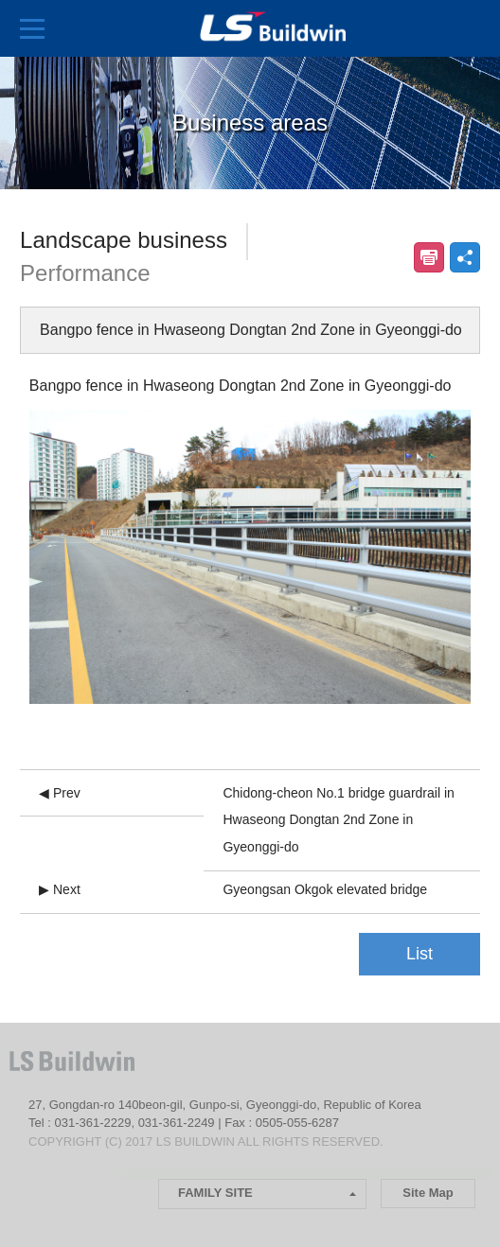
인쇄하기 (429, 257)
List (419, 953)
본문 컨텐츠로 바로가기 (0, 0)
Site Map (427, 1193)
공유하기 (465, 257)
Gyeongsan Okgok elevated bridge (325, 889)
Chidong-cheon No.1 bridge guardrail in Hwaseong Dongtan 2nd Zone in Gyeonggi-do (338, 820)
